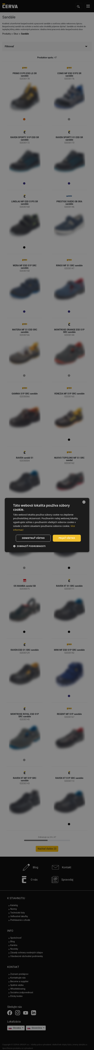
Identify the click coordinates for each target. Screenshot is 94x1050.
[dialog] (47, 525)
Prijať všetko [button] (67, 538)
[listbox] (83, 502)
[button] (29, 546)
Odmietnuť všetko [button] (33, 538)
